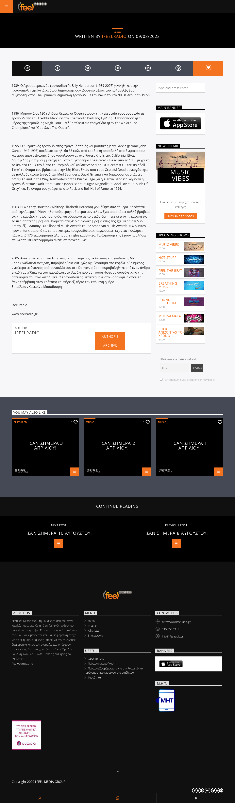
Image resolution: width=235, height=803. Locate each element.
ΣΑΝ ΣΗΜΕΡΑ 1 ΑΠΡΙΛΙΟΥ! (190, 445)
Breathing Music (168, 285)
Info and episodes (180, 216)
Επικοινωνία (95, 635)
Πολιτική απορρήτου (100, 663)
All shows (93, 630)
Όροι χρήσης (96, 658)
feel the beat (170, 270)
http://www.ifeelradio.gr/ (177, 622)
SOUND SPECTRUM (167, 301)
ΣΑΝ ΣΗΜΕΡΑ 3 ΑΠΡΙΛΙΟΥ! (46, 445)
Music (90, 422)
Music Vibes (169, 244)
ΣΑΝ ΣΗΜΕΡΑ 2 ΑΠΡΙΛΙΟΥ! (118, 445)
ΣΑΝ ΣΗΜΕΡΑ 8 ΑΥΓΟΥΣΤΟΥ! (177, 533)
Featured (20, 422)
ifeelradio (114, 36)
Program (93, 625)
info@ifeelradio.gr (172, 636)
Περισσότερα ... (23, 664)
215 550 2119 (170, 629)
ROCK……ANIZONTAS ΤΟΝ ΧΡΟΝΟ (172, 332)
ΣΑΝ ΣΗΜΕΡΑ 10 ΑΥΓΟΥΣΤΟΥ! (59, 533)
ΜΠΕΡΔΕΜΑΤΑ (170, 316)
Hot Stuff (167, 257)
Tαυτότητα (94, 677)
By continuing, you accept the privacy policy (187, 379)
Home (91, 621)
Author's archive (110, 341)
